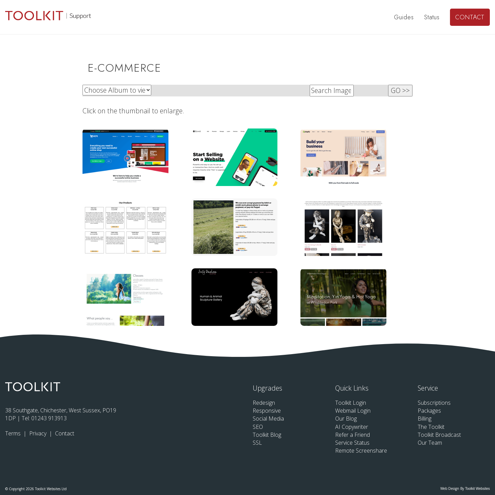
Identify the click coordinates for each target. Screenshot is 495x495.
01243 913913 (49, 418)
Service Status (352, 442)
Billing (424, 418)
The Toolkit (431, 427)
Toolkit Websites (477, 489)
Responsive (267, 410)
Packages (429, 410)
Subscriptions (434, 402)
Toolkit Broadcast (439, 435)
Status (432, 17)
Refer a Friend (352, 435)
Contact (470, 17)
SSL (257, 442)
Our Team (430, 442)
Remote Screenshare (361, 450)
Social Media (268, 418)
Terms (13, 433)
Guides (404, 17)
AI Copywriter (351, 427)
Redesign (264, 402)
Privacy (38, 433)
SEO (258, 427)
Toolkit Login (350, 402)
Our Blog (346, 418)
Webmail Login (353, 410)
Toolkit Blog (267, 435)
